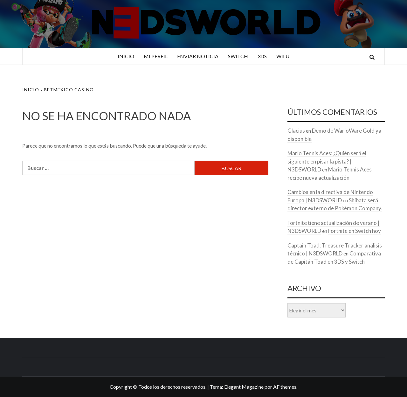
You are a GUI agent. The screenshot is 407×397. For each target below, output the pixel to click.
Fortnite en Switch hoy (354, 230)
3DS (262, 56)
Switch (238, 56)
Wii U (282, 56)
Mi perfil (156, 56)
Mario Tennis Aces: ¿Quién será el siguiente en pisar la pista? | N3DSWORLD (326, 161)
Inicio (126, 56)
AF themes (284, 387)
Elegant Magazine (244, 387)
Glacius (296, 130)
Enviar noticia (197, 56)
